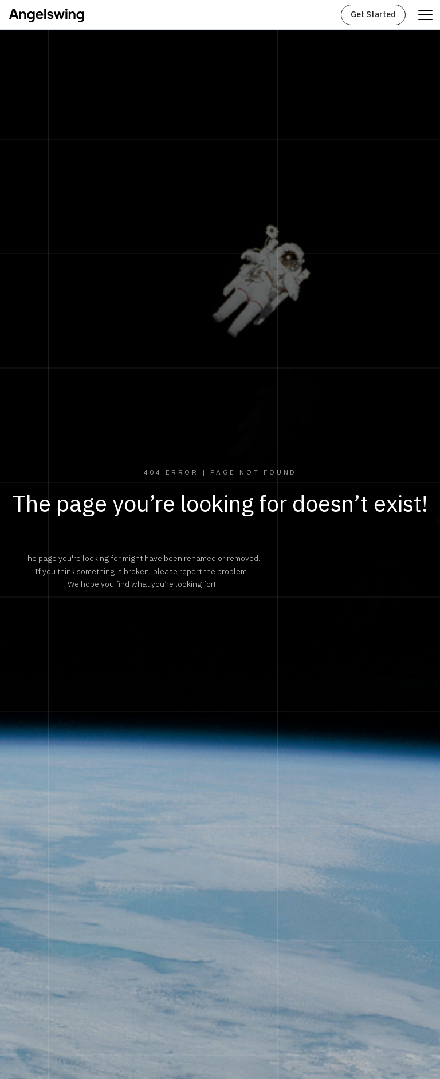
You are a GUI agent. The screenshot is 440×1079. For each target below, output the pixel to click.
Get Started (373, 15)
